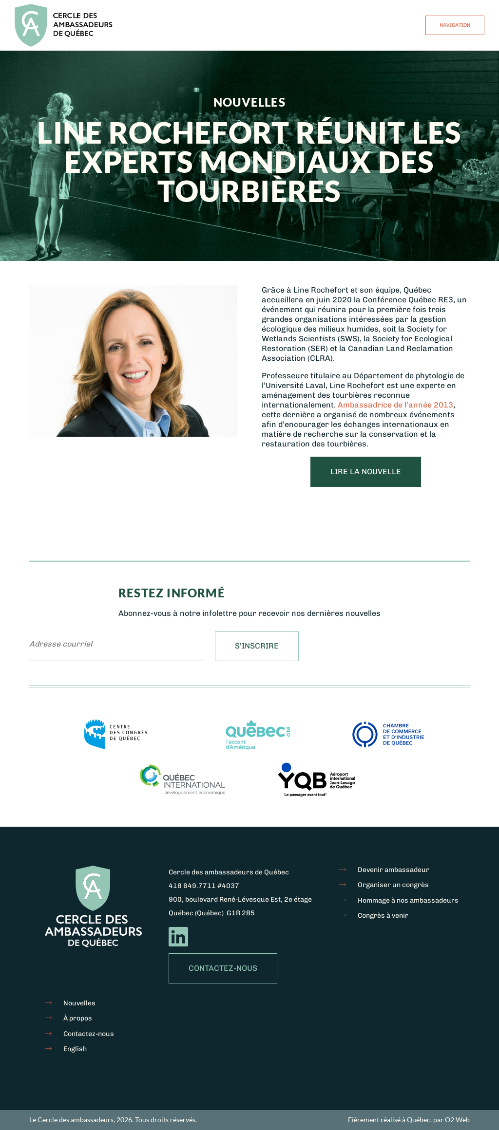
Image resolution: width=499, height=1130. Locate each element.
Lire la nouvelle (365, 471)
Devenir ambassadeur (393, 870)
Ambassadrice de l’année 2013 (395, 404)
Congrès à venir (383, 915)
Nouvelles (79, 1003)
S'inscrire (257, 645)
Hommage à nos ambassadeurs (408, 900)
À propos (77, 1018)
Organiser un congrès (393, 885)
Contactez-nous (223, 968)
